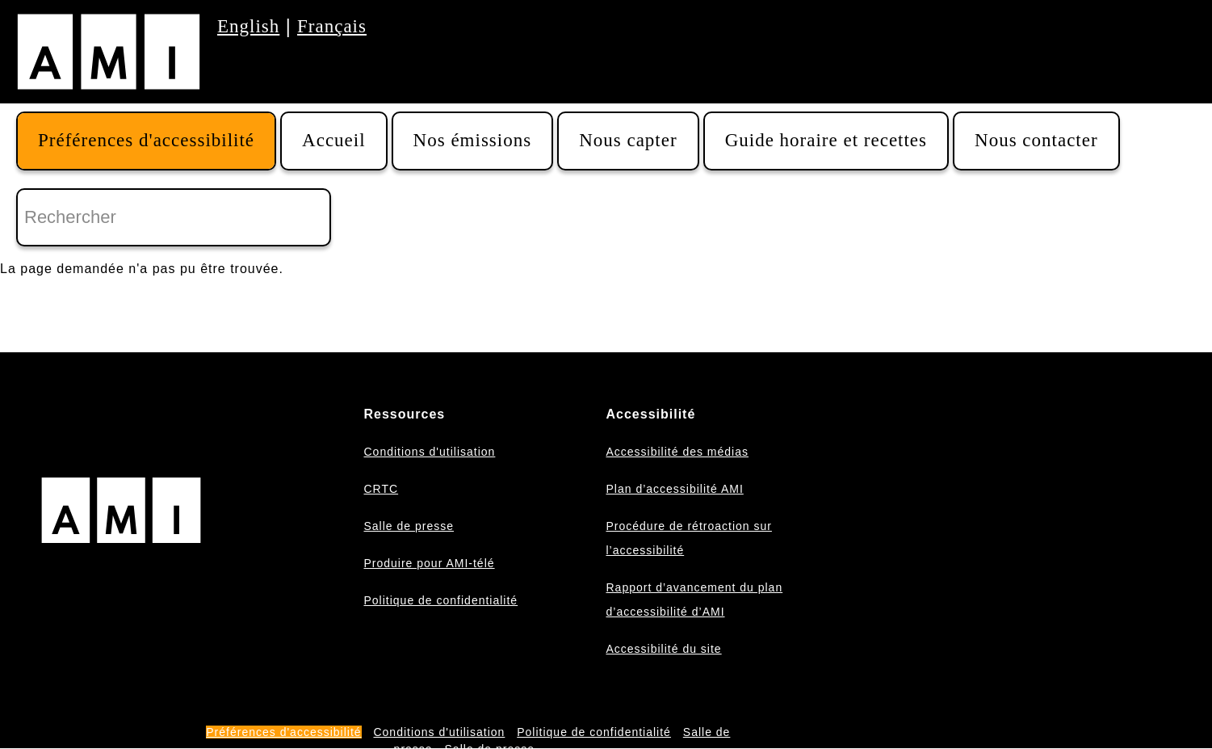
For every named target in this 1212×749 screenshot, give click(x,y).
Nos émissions (472, 140)
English (248, 26)
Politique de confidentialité (440, 600)
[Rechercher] (173, 217)
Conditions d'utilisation (429, 451)
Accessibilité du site (663, 648)
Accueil (334, 140)
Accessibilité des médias (677, 451)
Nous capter (628, 140)
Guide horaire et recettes (826, 140)
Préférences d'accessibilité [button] (146, 140)
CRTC (380, 488)
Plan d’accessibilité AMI (674, 488)
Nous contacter (1036, 140)
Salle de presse (408, 526)
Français (332, 26)
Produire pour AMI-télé (428, 563)
